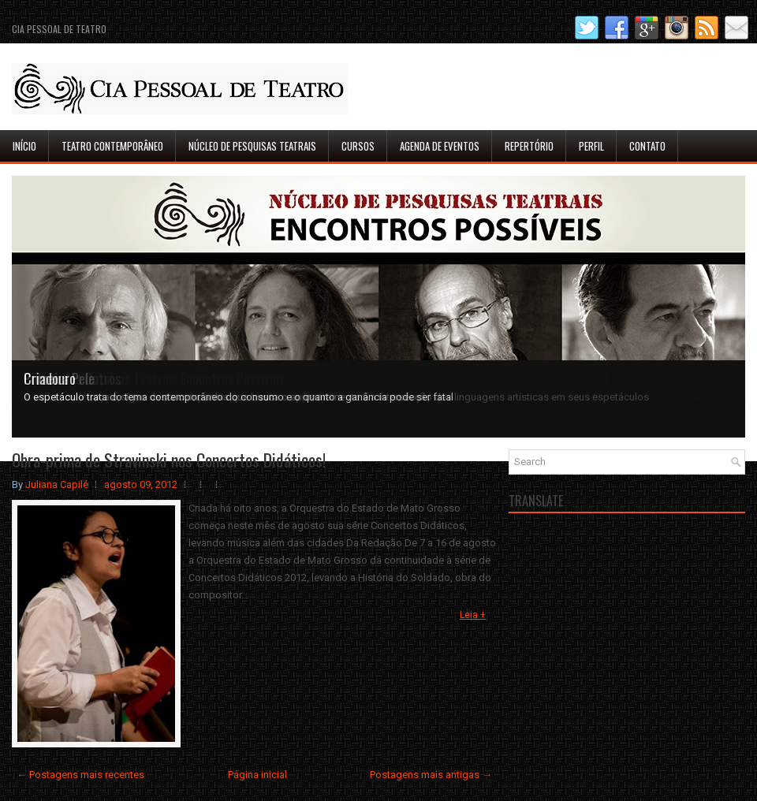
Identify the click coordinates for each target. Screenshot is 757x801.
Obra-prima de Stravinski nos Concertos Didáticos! (169, 459)
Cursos (358, 146)
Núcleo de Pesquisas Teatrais (252, 146)
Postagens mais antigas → (431, 775)
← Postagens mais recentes (80, 775)
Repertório (529, 146)
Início (24, 146)
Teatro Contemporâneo (112, 146)
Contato (647, 146)
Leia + (473, 614)
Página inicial (257, 775)
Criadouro (50, 378)
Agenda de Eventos (439, 146)
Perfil (591, 146)
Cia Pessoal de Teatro (59, 28)
